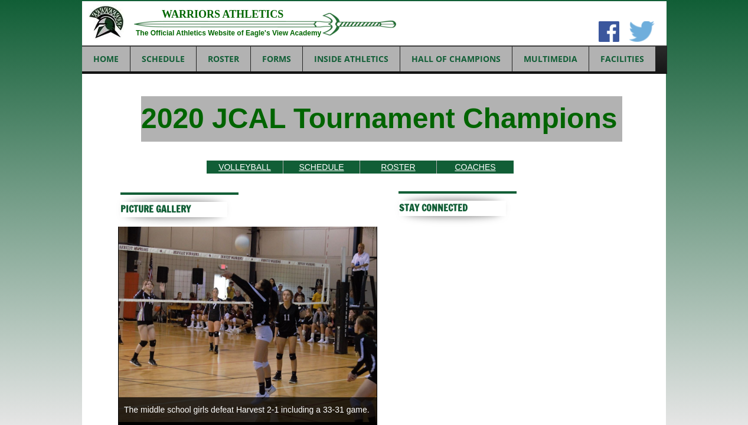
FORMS (276, 58)
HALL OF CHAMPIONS (456, 58)
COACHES (475, 167)
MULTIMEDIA (550, 58)
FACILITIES (622, 58)
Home (106, 58)
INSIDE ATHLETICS (351, 58)
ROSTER (223, 58)
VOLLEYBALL (244, 167)
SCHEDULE (163, 58)
